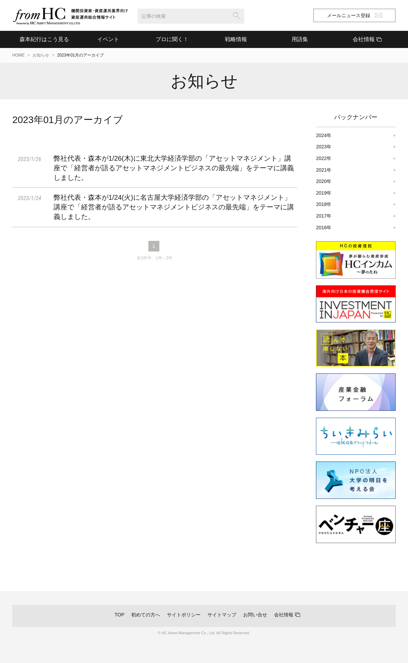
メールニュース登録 (354, 15)
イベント (108, 39)
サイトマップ (221, 614)
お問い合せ (255, 614)
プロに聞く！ (172, 39)
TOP (120, 614)
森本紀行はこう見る (44, 39)
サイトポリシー (184, 614)
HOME (18, 55)
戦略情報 (236, 39)
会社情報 (283, 614)
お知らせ (41, 55)
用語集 (300, 39)
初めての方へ (145, 614)
